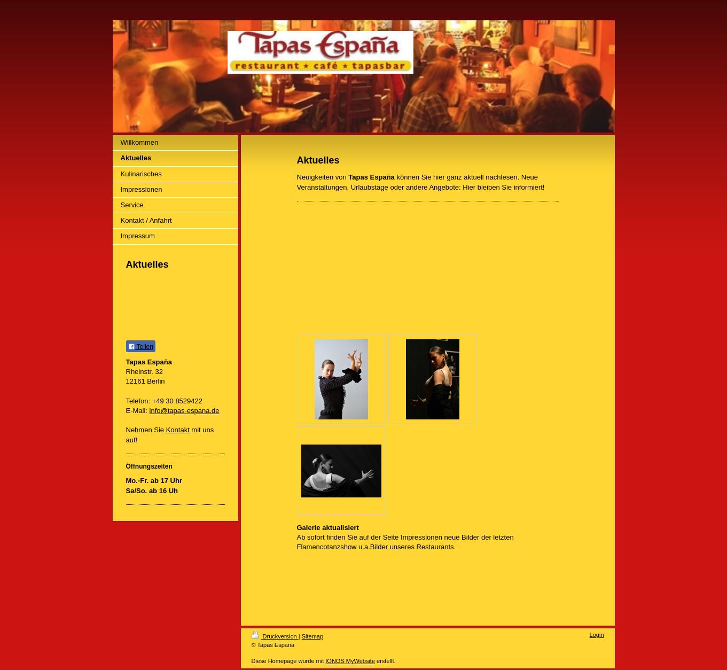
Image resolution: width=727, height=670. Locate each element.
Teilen (140, 346)
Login (597, 635)
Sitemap (312, 636)
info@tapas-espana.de (185, 411)
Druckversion (275, 636)
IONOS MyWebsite (350, 661)
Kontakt (178, 430)
